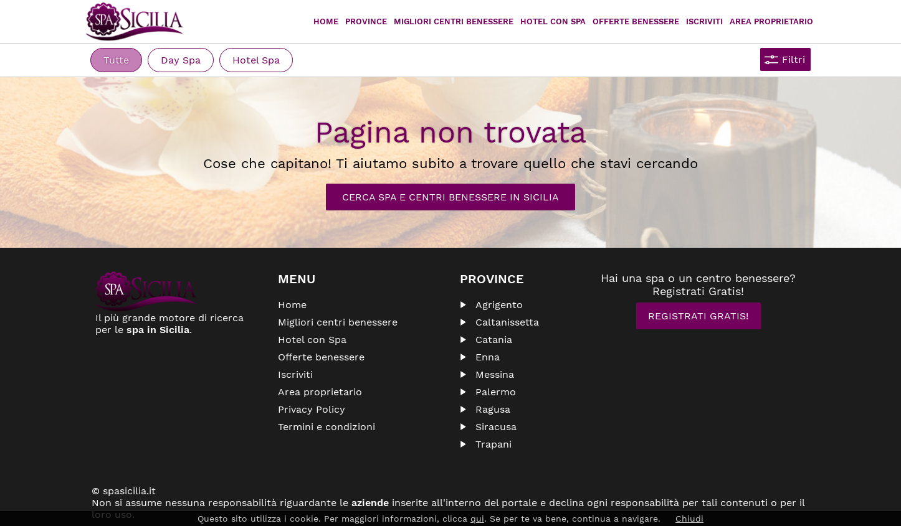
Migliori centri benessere (453, 21)
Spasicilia (134, 21)
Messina (494, 374)
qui (477, 519)
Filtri (793, 59)
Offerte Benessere (636, 21)
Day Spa (181, 60)
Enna (487, 357)
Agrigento (499, 305)
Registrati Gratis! (698, 316)
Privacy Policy (311, 409)
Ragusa (492, 409)
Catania (493, 339)
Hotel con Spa (553, 21)
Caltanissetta (507, 322)
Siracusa (496, 427)
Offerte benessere (321, 357)
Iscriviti (704, 21)
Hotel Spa (256, 60)
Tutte (116, 60)
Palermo (495, 392)
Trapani (493, 444)
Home (325, 21)
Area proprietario (771, 21)
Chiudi (689, 519)
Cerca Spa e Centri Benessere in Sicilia (450, 197)
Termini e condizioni (326, 427)
